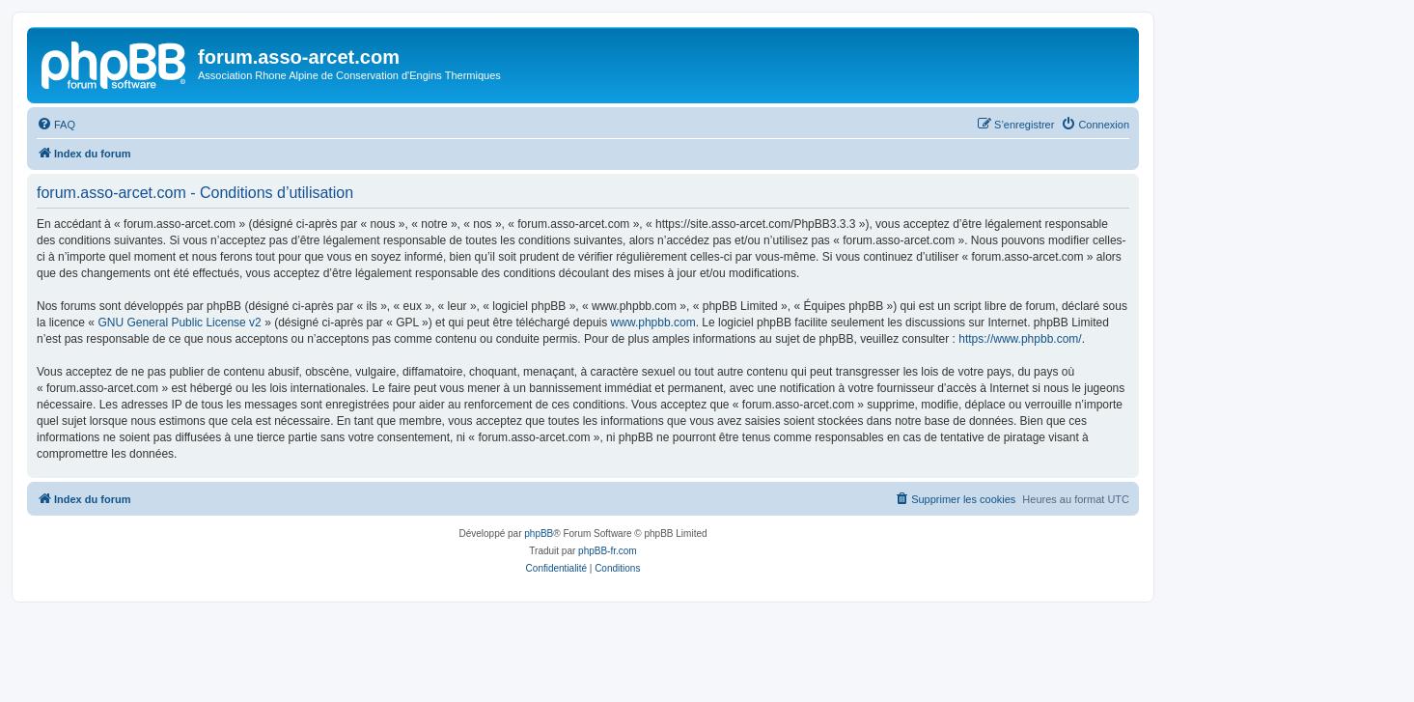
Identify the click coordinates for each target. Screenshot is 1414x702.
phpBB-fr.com (607, 551)
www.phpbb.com (653, 322)
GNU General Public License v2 (179, 322)
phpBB (538, 533)
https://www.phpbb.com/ (1019, 339)
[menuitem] (56, 124)
